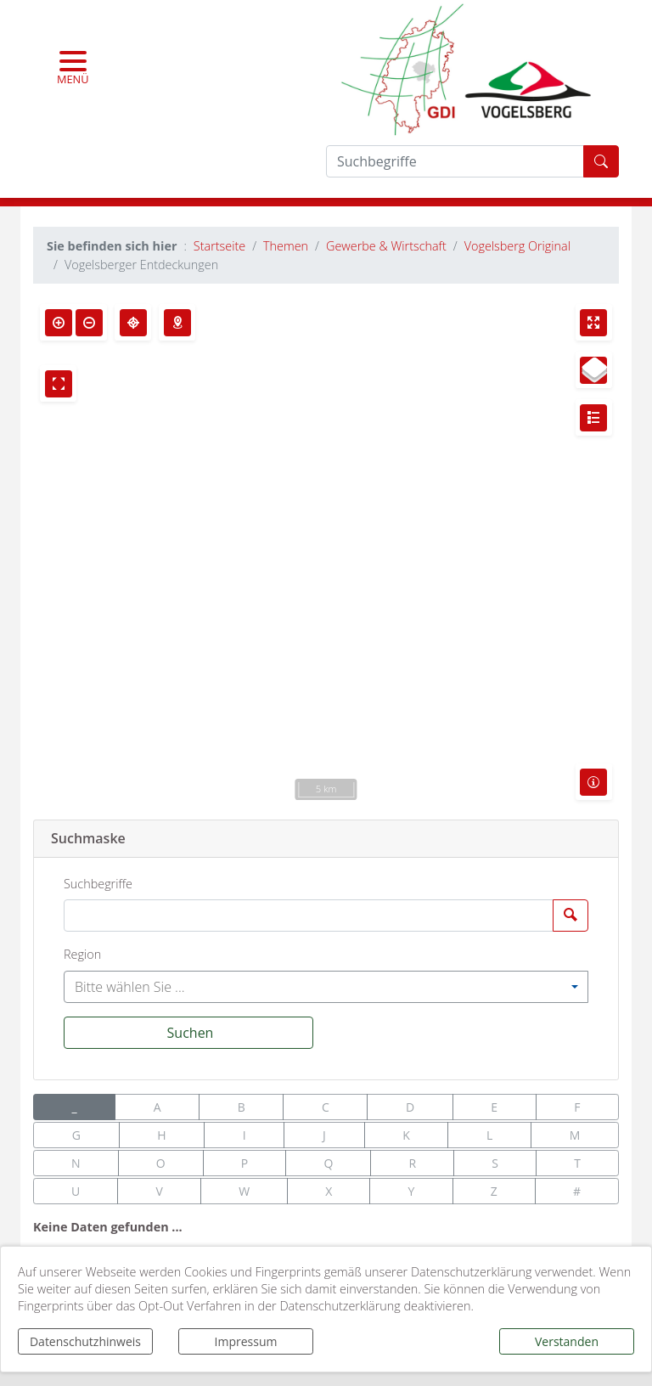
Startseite (219, 246)
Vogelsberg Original (517, 246)
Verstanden (567, 1341)
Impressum (246, 1341)
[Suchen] (188, 1033)
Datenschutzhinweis (85, 1341)
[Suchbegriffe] (309, 915)
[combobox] (326, 987)
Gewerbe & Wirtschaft (386, 246)
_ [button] (74, 1107)
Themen (285, 246)
